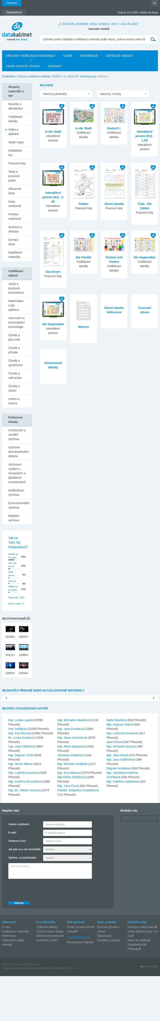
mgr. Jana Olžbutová (22, 791)
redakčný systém (36, 1013)
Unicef (71, 976)
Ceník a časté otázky (50, 976)
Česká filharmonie (78, 982)
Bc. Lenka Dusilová (21, 782)
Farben (84, 203)
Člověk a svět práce (15, 375)
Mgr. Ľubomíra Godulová (122, 778)
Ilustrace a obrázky (15, 229)
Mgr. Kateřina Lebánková (123, 826)
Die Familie (83, 257)
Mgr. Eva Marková (69, 817)
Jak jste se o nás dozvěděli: (24, 894)
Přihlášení (11, 3)
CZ (154, 3)
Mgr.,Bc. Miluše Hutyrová (25, 835)
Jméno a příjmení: (19, 869)
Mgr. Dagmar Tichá (21, 800)
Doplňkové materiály (15, 255)
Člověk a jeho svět (14, 337)
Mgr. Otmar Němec (21, 808)
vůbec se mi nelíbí (13, 588)
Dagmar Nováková (118, 813)
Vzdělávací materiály (15, 976)
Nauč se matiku (138, 985)
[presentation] (40, 934)
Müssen (83, 326)
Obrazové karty (14, 191)
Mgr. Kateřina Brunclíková (25, 826)
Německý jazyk (88, 76)
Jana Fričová (115, 787)
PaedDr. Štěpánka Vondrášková (78, 835)
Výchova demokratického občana (18, 452)
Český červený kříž (79, 972)
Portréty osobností (14, 216)
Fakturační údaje (13, 985)
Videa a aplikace (13, 132)
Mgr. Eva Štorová (19, 778)
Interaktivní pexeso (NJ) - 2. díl (53, 197)
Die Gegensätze (144, 257)
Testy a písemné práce (14, 176)
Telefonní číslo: (17, 885)
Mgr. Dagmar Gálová (120, 769)
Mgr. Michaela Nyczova (122, 791)
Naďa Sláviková (117, 765)
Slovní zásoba (114, 203)
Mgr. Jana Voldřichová (121, 804)
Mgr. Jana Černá (68, 830)
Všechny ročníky (110, 94)
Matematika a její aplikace (15, 305)
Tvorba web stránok (13, 1013)
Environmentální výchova (18, 505)
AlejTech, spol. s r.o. (67, 1013)
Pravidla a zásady (108, 985)
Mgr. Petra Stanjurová (71, 791)
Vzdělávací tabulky (15, 119)
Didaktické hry (15, 153)
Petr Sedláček (17, 773)
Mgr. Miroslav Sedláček (72, 808)
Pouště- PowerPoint (33, 738)
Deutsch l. (114, 128)
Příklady (133, 994)
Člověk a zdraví (14, 388)
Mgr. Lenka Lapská (21, 765)
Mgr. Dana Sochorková (72, 782)
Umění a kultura (13, 401)
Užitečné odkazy (47, 972)
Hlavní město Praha (126, 738)
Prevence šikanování (141, 972)
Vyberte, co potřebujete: (22, 902)
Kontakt (7, 989)
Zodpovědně (136, 989)
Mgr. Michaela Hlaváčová (74, 765)
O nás (6, 972)
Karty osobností (14, 204)
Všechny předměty (55, 94)
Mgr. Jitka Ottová (117, 800)
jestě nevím (11, 574)
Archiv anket (14, 603)
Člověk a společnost (15, 363)
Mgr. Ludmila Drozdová (23, 817)
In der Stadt (53, 131)
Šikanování (104, 980)
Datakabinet (8, 76)
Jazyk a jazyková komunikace (16, 288)
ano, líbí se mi (12, 565)
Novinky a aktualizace (15, 106)
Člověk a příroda (14, 350)
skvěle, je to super (13, 556)
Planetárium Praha (79, 987)
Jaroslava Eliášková (70, 800)
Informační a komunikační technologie (16, 322)
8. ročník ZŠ (71, 76)
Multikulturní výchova (16, 492)
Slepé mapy (16, 142)
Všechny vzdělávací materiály (34, 76)
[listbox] (66, 94)
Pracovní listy (17, 163)
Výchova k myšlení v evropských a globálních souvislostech (17, 473)
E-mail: (12, 877)
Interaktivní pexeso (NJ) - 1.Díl (144, 136)
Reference (9, 980)
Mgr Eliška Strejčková (71, 822)
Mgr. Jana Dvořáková (71, 773)
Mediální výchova (13, 518)
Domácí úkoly (13, 242)
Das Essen (53, 271)
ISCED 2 (57, 76)
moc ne (12, 581)
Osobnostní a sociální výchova (17, 435)
